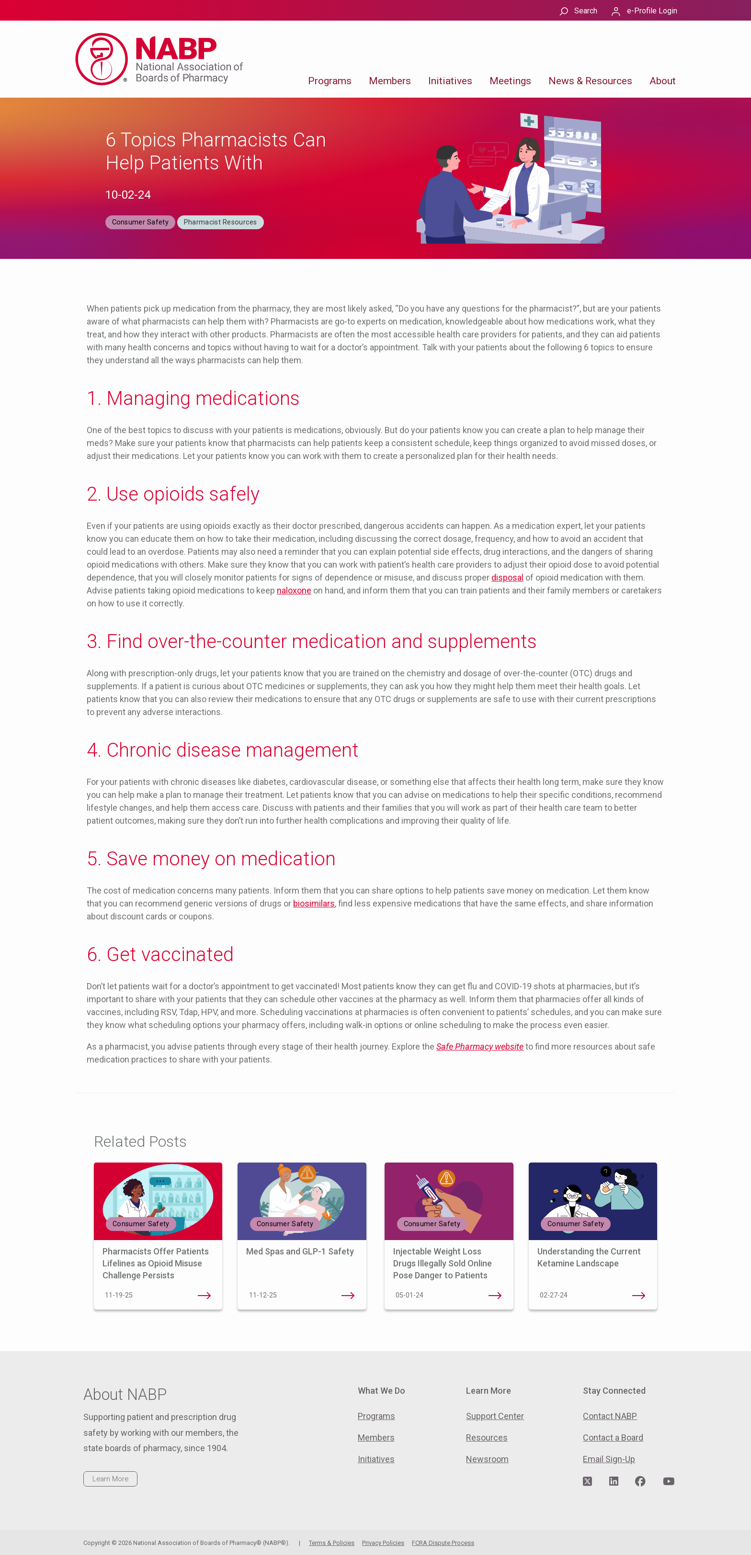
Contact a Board (613, 1437)
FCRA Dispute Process (443, 1542)
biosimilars (314, 903)
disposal (507, 577)
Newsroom (487, 1459)
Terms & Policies (331, 1542)
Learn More (110, 1479)
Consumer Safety (140, 222)
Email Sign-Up (609, 1459)
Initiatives (450, 81)
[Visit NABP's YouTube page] (668, 1481)
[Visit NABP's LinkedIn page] (613, 1481)
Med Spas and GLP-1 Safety (300, 1251)
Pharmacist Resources (220, 222)
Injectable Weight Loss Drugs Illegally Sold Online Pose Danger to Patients (442, 1263)
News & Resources (590, 81)
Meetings (510, 81)
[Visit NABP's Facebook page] (640, 1481)
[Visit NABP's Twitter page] (587, 1481)
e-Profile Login (652, 10)
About (662, 81)
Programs (330, 81)
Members (390, 81)
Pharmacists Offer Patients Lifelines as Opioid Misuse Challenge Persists (155, 1263)
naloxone (294, 590)
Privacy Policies (383, 1542)
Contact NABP (610, 1416)
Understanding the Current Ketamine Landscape (639, 1295)
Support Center (495, 1416)
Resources (487, 1437)
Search (585, 10)
